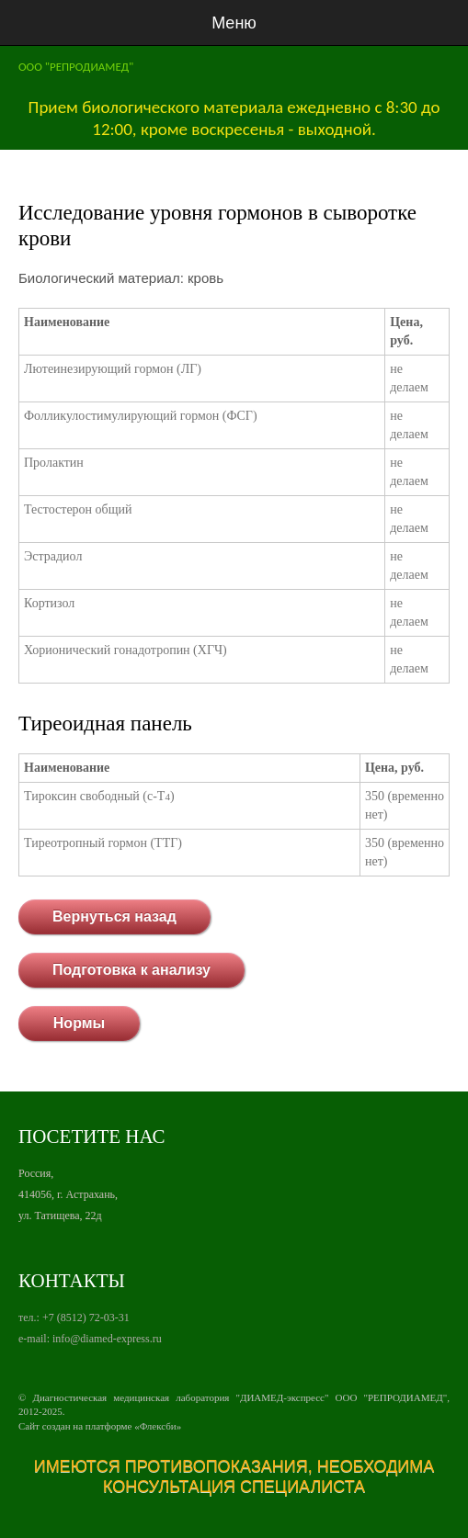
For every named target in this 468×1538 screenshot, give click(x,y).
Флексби (158, 1425)
